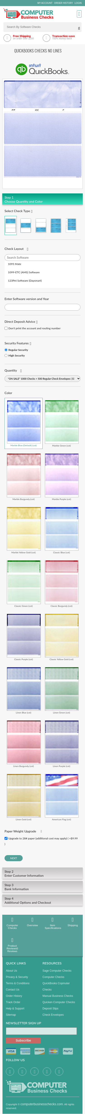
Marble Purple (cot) (62, 476)
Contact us (12, 992)
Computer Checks (12, 923)
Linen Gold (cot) (24, 797)
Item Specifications (53, 923)
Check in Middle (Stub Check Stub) (26, 225)
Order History (63, 3)
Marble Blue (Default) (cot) (24, 423)
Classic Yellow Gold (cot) (62, 637)
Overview (32, 922)
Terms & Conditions (17, 986)
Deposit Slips (50, 1011)
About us (11, 973)
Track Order (13, 1004)
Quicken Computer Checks (59, 1004)
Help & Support (15, 1011)
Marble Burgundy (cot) (24, 476)
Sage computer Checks (57, 973)
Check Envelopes (53, 1017)
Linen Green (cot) (62, 690)
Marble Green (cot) (62, 423)
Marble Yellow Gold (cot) (24, 530)
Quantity (11, 370)
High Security (16, 355)
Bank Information (42, 887)
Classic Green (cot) (24, 583)
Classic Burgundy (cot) (62, 583)
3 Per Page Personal (71, 225)
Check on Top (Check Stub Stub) (11, 225)
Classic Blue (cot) (62, 530)
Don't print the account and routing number (34, 328)
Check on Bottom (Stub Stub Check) (41, 225)
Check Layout (14, 249)
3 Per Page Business (56, 225)
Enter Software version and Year (27, 299)
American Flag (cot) (62, 797)
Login (78, 3)
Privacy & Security (17, 979)
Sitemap (11, 1017)
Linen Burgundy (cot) (24, 743)
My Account (45, 3)
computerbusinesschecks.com (41, 1107)
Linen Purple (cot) (62, 743)
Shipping (72, 922)
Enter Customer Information (42, 873)
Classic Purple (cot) (24, 637)
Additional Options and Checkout (42, 900)
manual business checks (58, 998)
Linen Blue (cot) (24, 690)
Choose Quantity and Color (42, 199)
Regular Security (18, 350)
